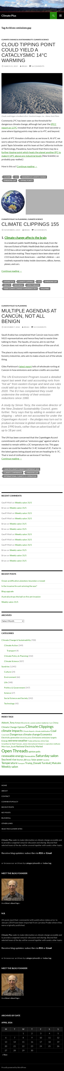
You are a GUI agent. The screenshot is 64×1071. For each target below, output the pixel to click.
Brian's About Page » (12, 903)
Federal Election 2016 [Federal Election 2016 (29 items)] (36, 741)
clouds (7, 177)
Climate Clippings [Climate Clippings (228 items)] (39, 726)
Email (49, 853)
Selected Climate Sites (11, 829)
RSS (41, 853)
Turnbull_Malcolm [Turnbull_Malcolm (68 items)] (51, 763)
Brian (24, 66)
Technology (9, 703)
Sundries (5, 666)
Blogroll (6, 818)
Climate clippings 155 (30, 224)
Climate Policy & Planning (14, 219)
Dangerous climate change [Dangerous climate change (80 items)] (25, 734)
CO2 (16, 177)
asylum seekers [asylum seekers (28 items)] (35, 723)
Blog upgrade (7, 591)
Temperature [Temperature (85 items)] (9, 763)
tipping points (26, 180)
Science (7, 693)
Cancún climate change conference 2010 (21, 469)
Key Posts (5, 812)
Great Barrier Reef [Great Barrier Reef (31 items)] (8, 744)
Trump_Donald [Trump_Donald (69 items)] (33, 763)
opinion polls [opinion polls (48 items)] (34, 751)
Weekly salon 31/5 (23, 502)
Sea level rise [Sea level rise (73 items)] (8, 759)
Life (6, 682)
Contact (5, 796)
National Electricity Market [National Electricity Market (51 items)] (29, 746)
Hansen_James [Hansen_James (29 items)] (21, 744)
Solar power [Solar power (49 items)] (37, 759)
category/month (33, 863)
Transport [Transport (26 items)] (21, 763)
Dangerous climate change (34, 177)
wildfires (45, 289)
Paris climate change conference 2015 (20, 289)
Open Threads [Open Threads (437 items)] (14, 750)
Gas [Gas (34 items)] (47, 741)
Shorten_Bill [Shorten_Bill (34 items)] (21, 760)
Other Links (7, 823)
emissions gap (10, 180)
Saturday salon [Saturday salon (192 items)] (47, 755)
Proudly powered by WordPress (13, 1067)
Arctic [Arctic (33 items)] (27, 723)
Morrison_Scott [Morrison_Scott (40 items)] (8, 746)
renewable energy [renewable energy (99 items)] (12, 756)
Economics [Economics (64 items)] (46, 734)
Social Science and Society (16, 698)
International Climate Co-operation (20, 476)
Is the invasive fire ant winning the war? (19, 586)
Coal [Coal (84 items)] (53, 730)
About (4, 791)
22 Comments (40, 327)
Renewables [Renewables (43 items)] (29, 756)
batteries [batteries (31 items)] (45, 723)
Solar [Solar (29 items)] (29, 760)
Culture (7, 672)
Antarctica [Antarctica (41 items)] (20, 722)
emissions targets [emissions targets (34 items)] (49, 738)
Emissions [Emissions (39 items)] (36, 737)
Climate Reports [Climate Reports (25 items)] (29, 731)
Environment (10, 677)
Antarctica (9, 281)
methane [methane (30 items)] (56, 744)
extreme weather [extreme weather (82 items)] (18, 740)
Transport (11, 650)
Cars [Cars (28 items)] (50, 723)
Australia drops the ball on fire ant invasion (21, 596)
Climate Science (41, 39)
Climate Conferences (13, 473)
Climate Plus (8, 15)
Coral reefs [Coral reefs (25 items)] (5, 735)
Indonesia (18, 285)
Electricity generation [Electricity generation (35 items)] (10, 737)
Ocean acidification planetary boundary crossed (23, 581)
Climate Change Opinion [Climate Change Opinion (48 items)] (13, 727)
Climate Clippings (25, 281)
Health (7, 285)
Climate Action (11, 645)
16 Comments (38, 66)
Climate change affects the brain (25, 237)
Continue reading (27, 166)
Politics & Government (14, 687)
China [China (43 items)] (55, 722)
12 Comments (40, 230)
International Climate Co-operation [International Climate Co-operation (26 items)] (40, 744)
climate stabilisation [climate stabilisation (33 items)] (42, 731)
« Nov (4, 1054)
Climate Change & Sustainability (17, 39)
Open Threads (33, 285)
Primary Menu (60, 15)
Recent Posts (7, 807)
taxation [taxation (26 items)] (46, 760)
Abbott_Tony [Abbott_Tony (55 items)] (8, 722)
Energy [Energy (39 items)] (4, 741)
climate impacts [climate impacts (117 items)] (12, 730)
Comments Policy (9, 802)
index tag (47, 863)
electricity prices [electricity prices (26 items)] (26, 738)
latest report (25, 366)
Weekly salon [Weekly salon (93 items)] (9, 766)
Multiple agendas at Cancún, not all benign (28, 316)
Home (4, 785)
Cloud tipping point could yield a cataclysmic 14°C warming (28, 52)
